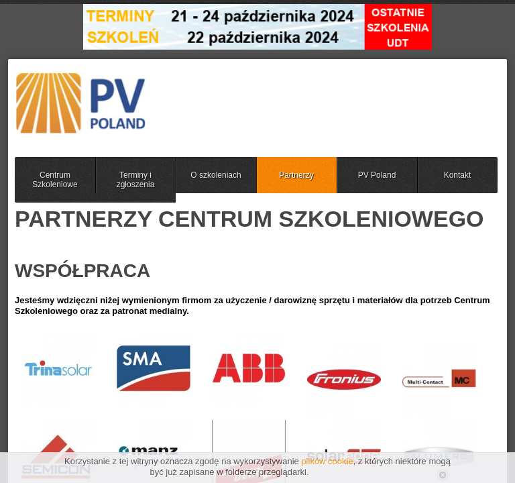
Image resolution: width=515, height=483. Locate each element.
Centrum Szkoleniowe (54, 179)
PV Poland (377, 175)
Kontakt (457, 175)
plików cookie (327, 461)
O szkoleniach (215, 175)
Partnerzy (296, 175)
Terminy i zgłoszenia (136, 179)
